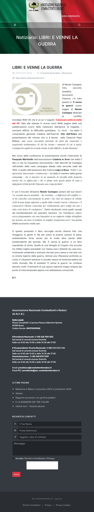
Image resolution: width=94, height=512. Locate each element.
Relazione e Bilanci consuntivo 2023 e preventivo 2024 (43, 389)
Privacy (51, 458)
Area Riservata (71, 16)
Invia (16, 474)
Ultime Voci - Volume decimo (30, 406)
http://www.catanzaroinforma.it (28, 78)
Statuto (19, 393)
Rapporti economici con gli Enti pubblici (35, 397)
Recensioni (67, 73)
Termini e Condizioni (34, 458)
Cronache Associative (50, 73)
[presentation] (42, 465)
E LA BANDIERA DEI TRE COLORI (32, 402)
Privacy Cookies (63, 505)
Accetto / (35, 458)
